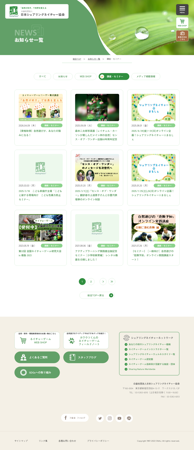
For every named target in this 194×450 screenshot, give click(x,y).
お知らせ (63, 76)
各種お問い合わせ (67, 439)
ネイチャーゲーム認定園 (141, 359)
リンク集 (43, 439)
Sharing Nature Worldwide (142, 369)
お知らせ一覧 (94, 58)
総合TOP (77, 58)
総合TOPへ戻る (96, 295)
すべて (42, 76)
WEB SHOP (85, 76)
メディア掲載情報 (145, 76)
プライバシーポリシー (98, 439)
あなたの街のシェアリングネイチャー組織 (150, 344)
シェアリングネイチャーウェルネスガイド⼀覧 (152, 354)
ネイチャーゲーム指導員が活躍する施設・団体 (152, 364)
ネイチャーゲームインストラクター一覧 (148, 349)
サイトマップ (21, 439)
